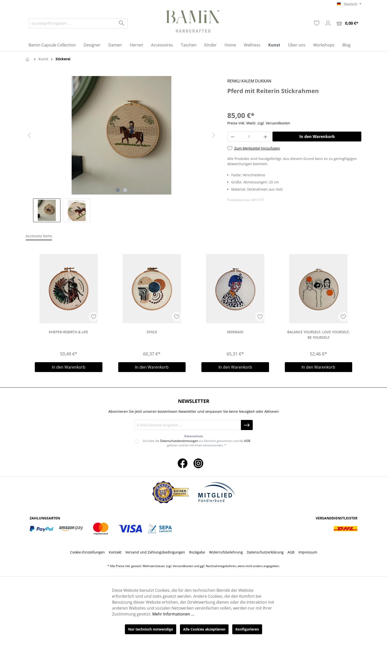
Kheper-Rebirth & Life (68, 332)
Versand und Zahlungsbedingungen (155, 552)
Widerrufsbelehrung (226, 552)
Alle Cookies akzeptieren (204, 629)
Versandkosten (183, 566)
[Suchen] (122, 23)
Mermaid (235, 332)
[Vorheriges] (29, 135)
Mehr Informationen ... (173, 614)
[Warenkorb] (347, 23)
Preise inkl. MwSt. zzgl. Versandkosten (258, 123)
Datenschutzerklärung (265, 552)
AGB (247, 441)
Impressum (307, 552)
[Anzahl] (249, 137)
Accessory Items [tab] (39, 236)
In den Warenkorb (317, 136)
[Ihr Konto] (328, 23)
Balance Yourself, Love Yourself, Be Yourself (318, 335)
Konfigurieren (247, 629)
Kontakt (115, 552)
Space (152, 332)
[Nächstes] (213, 135)
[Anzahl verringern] (232, 137)
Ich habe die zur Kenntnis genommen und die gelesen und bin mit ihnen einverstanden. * (196, 443)
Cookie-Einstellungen (87, 552)
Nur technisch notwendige (150, 629)
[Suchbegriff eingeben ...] (72, 23)
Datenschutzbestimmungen (179, 441)
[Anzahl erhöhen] (265, 137)
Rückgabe (197, 552)
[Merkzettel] (316, 23)
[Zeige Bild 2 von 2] (125, 190)
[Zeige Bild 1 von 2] (118, 190)
